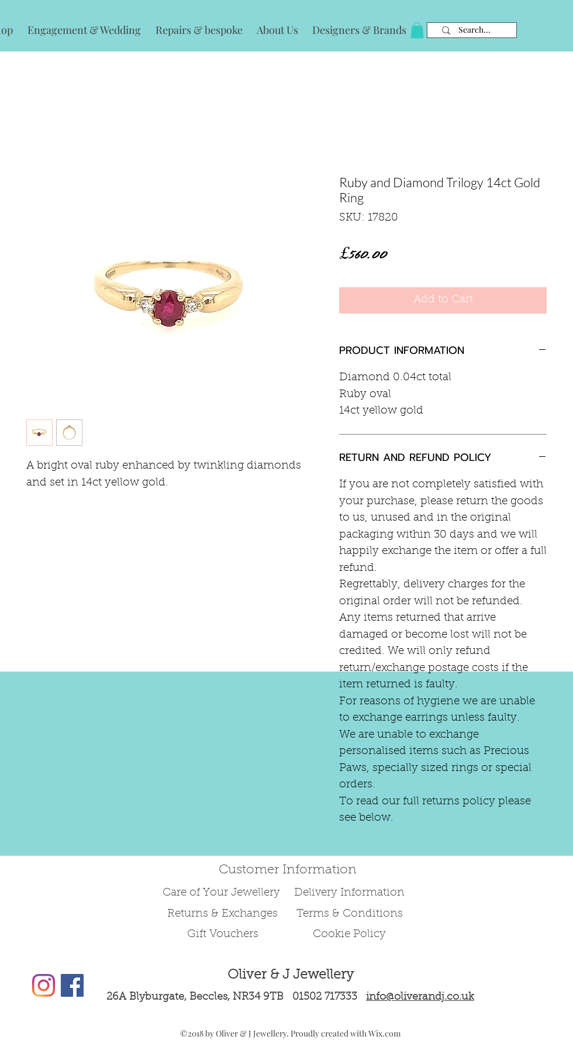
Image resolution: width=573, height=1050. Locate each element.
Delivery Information (349, 892)
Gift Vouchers (222, 934)
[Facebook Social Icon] (72, 985)
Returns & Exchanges (222, 914)
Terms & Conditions (349, 914)
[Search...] (474, 30)
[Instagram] (43, 985)
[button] (417, 30)
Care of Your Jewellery (223, 892)
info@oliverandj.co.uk (420, 997)
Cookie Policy (349, 934)
